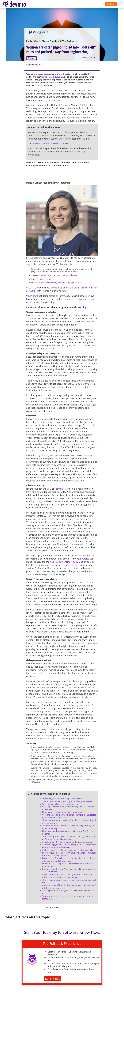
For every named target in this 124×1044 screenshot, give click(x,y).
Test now (111, 4)
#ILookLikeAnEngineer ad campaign (68, 561)
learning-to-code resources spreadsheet (58, 275)
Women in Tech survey (50, 77)
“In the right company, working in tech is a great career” (67, 801)
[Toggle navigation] (16, 4)
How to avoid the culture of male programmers (63, 812)
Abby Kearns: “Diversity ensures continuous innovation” (67, 842)
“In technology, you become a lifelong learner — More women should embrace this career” (69, 846)
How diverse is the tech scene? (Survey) (50, 143)
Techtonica (44, 269)
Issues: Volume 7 (89, 57)
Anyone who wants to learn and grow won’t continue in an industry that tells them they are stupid (69, 875)
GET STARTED (52, 978)
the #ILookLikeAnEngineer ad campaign (56, 282)
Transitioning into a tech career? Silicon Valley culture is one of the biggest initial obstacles (69, 837)
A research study (34, 105)
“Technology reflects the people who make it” (62, 798)
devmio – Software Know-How (16, 4)
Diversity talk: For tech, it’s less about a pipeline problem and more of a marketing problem (68, 859)
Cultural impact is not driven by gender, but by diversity (67, 850)
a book (84, 299)
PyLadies (84, 558)
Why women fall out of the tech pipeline (60, 804)
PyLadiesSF (41, 279)
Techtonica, (60, 488)
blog (84, 307)
